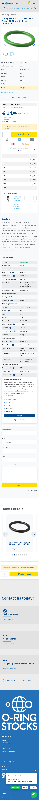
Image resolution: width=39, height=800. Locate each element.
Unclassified (9, 411)
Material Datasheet (9, 93)
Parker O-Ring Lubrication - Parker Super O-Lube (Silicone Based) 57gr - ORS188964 (17, 202)
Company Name (6, 429)
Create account (6, 798)
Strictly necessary (11, 399)
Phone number (6, 447)
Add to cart (23, 134)
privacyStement (8, 391)
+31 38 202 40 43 (8, 619)
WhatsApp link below (9, 668)
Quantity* (4, 456)
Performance (9, 402)
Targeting (9, 405)
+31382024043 (6, 748)
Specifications (7, 258)
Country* (4, 438)
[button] (34, 3)
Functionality (9, 408)
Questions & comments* (9, 465)
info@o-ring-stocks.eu (9, 644)
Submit (19, 485)
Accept (19, 415)
